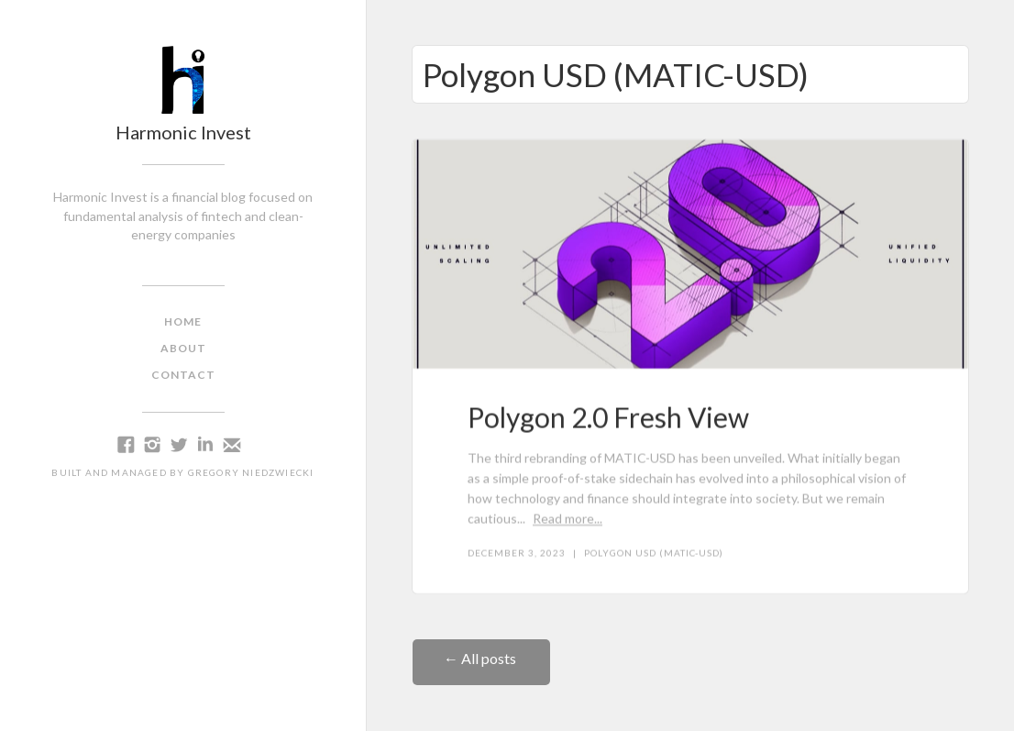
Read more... (567, 518)
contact (183, 375)
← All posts (481, 658)
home (183, 321)
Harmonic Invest (183, 132)
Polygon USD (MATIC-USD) (653, 553)
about (183, 348)
